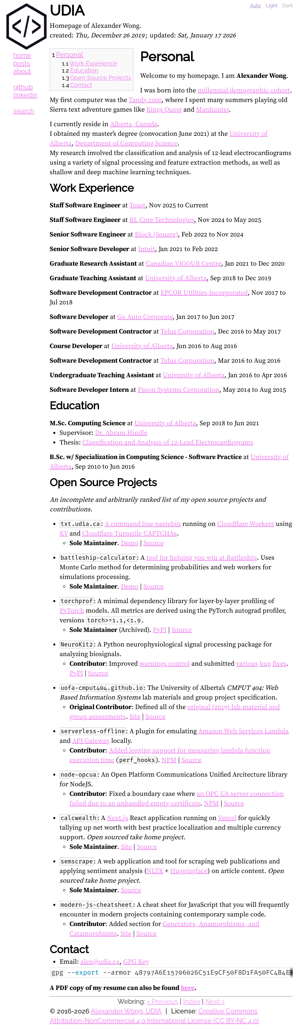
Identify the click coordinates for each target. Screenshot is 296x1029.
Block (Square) (156, 235)
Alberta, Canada (133, 124)
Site (134, 717)
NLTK (155, 871)
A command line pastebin (143, 524)
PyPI (160, 630)
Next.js (117, 818)
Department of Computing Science (126, 143)
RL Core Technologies (161, 220)
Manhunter (212, 110)
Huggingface (189, 871)
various (247, 664)
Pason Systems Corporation (178, 390)
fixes (279, 664)
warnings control (164, 664)
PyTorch (72, 611)
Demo (129, 543)
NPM (169, 760)
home (22, 55)
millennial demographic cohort (244, 90)
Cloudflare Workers (245, 524)
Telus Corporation (187, 332)
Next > (215, 1001)
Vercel (227, 818)
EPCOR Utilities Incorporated (204, 293)
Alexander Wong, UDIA (126, 1011)
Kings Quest (164, 110)
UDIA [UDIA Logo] (26, 26)
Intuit (146, 249)
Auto (255, 6)
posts (21, 63)
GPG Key (136, 962)
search (23, 111)
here (187, 988)
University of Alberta (176, 278)
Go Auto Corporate (145, 317)
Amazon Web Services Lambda (243, 731)
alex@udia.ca (100, 962)
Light (271, 6)
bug (265, 664)
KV (64, 534)
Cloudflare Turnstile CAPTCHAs (129, 534)
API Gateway (91, 741)
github (23, 87)
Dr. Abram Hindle (121, 433)
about (22, 71)
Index (191, 1001)
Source (153, 543)
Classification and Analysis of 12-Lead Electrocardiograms (167, 442)
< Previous (162, 1001)
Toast (137, 205)
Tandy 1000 (145, 100)
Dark (287, 6)
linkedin (25, 95)
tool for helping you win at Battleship (201, 558)
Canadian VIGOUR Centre (183, 264)
